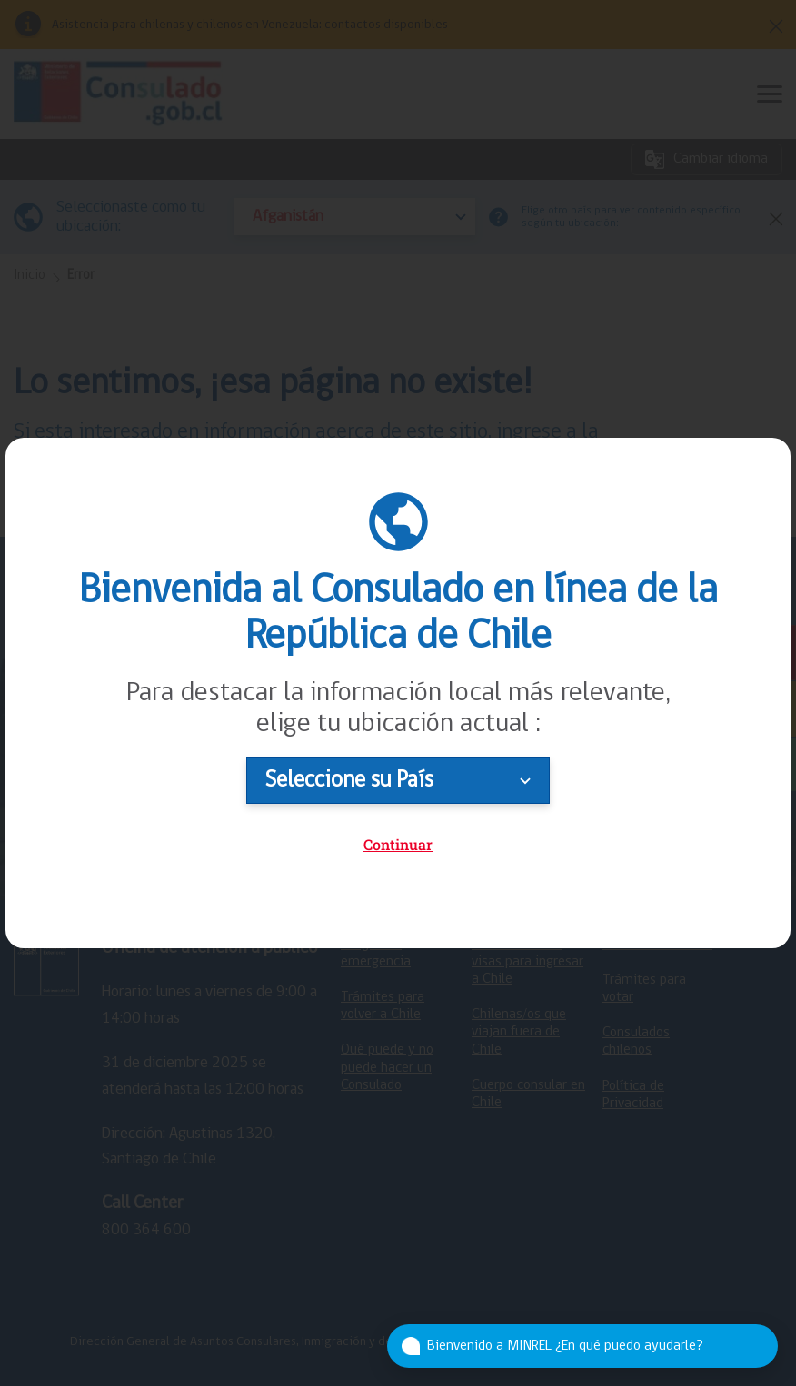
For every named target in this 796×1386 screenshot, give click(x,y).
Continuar (398, 844)
